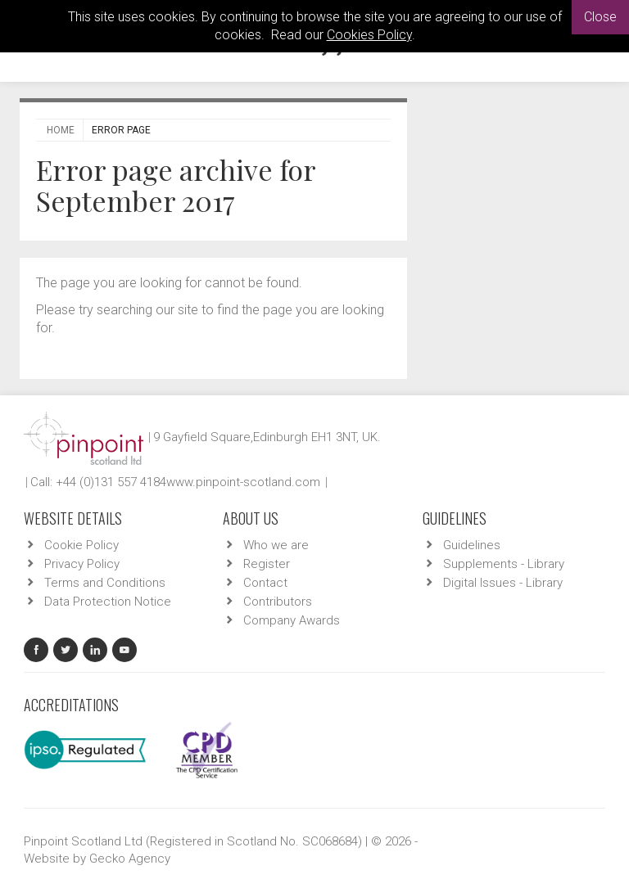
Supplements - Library (503, 564)
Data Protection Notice (107, 601)
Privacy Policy (82, 564)
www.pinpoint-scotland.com (243, 482)
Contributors (277, 601)
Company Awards (291, 620)
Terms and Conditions (104, 582)
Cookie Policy (81, 545)
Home (61, 130)
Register (266, 564)
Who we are (276, 545)
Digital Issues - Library (503, 582)
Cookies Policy (369, 35)
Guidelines (471, 545)
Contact (265, 582)
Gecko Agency (129, 858)
